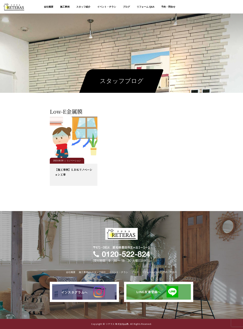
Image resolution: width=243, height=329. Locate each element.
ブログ (126, 6)
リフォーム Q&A (145, 6)
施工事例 (65, 6)
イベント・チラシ (106, 6)
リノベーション (74, 160)
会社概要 (48, 6)
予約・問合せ (168, 6)
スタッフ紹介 (83, 6)
